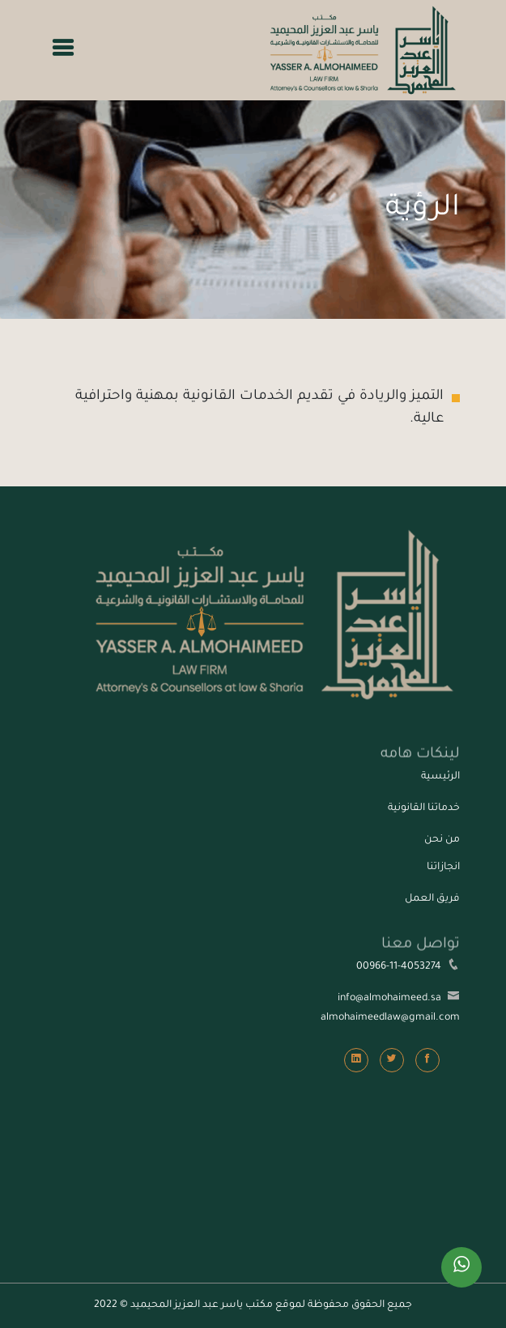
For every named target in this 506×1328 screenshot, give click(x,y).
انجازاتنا (443, 867)
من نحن (442, 840)
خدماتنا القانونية (424, 808)
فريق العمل (432, 899)
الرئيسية (440, 777)
